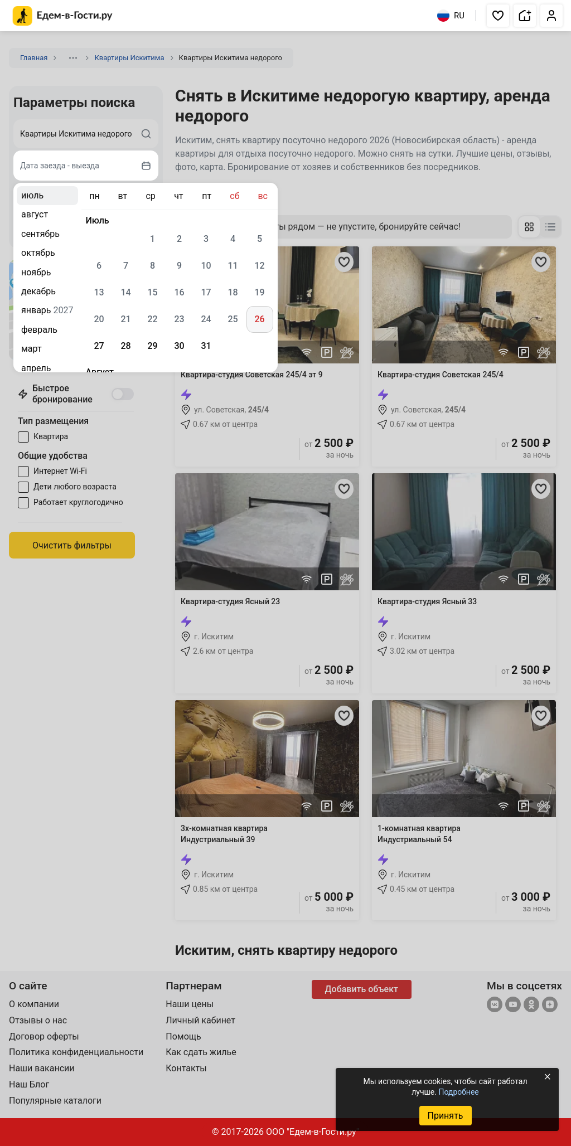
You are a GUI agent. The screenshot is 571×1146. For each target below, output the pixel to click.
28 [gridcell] (125, 346)
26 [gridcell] (259, 319)
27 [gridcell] (99, 346)
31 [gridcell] (206, 346)
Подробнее (458, 1091)
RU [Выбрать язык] (450, 15)
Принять (445, 1115)
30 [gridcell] (179, 346)
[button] (498, 15)
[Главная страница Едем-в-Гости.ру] (62, 16)
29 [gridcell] (152, 346)
